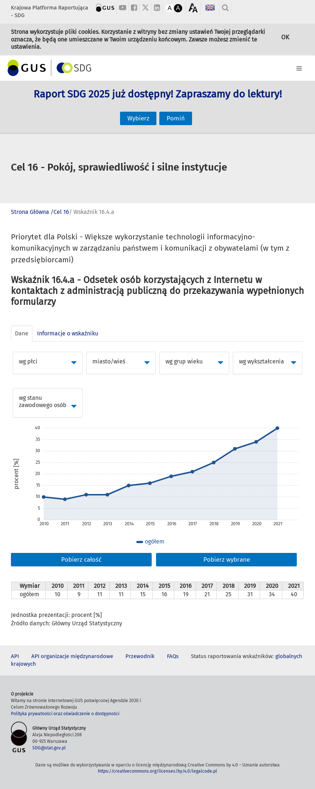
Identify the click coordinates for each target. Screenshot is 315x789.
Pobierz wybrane (226, 559)
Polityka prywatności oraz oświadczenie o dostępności (65, 713)
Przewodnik (140, 656)
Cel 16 (61, 211)
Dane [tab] (21, 333)
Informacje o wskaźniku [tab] (67, 333)
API (15, 656)
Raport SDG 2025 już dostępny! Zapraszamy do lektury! (157, 102)
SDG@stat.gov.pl (49, 747)
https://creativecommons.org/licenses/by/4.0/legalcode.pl (157, 771)
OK (285, 38)
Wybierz (138, 110)
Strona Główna (30, 211)
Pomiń (176, 110)
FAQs (173, 656)
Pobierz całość (81, 559)
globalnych (288, 656)
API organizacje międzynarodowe (72, 656)
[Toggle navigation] (157, 67)
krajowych (23, 664)
